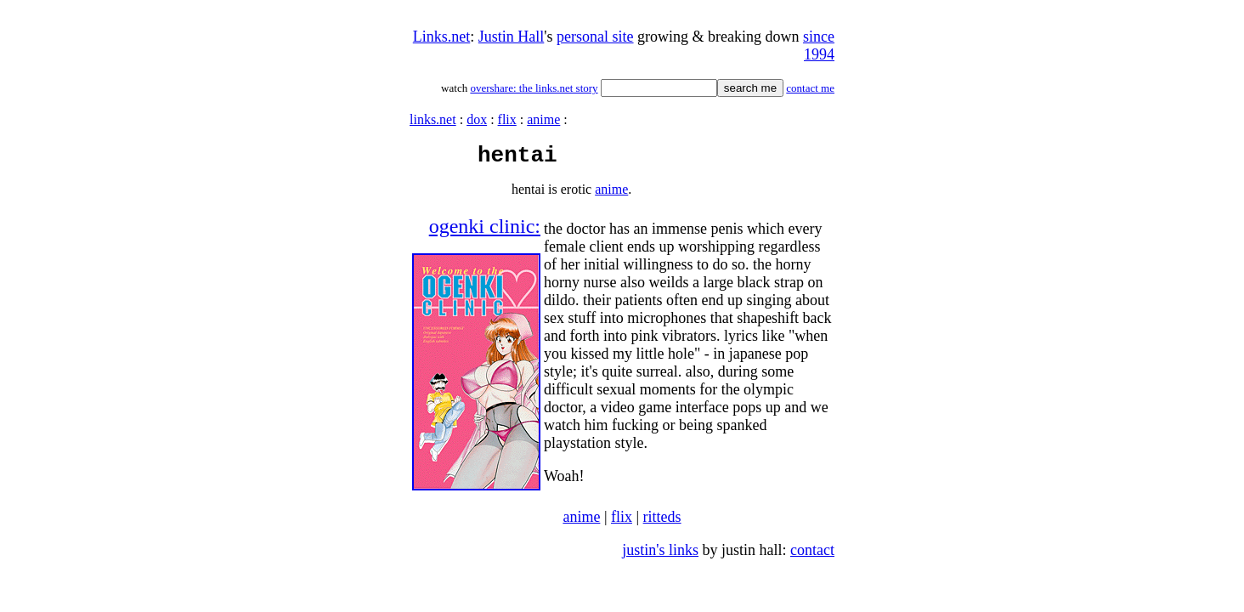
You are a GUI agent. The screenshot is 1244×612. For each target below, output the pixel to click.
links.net (433, 119)
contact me (810, 88)
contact (812, 555)
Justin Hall (511, 36)
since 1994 (818, 45)
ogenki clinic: (484, 231)
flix (507, 119)
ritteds (662, 521)
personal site (595, 36)
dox (477, 119)
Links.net (442, 36)
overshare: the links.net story (533, 88)
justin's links (660, 555)
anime (543, 119)
